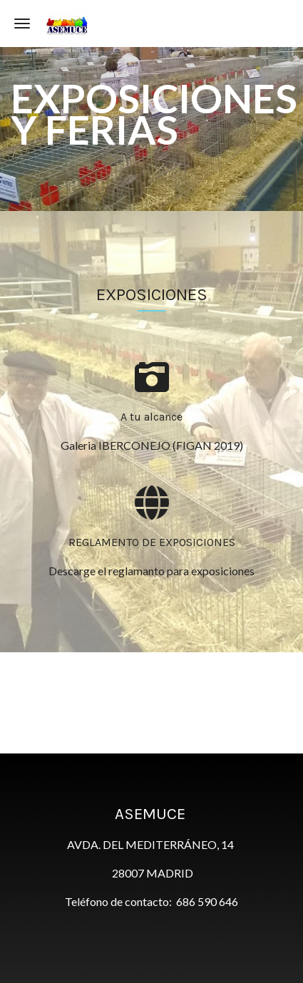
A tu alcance (151, 416)
